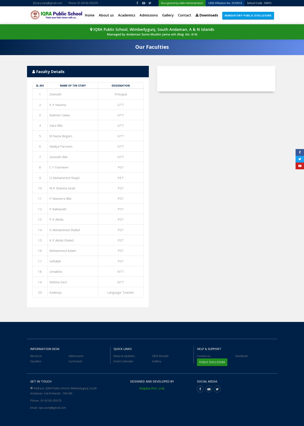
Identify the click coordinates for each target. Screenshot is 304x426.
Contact (184, 15)
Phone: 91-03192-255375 (83, 3)
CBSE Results (160, 356)
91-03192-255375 (51, 400)
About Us (36, 356)
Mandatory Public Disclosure (248, 15)
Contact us (203, 356)
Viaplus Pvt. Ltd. (152, 388)
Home (90, 15)
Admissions (149, 15)
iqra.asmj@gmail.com (47, 3)
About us (106, 15)
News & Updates (124, 356)
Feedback (241, 356)
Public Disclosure (212, 362)
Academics (126, 15)
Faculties (35, 361)
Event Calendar (123, 361)
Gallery (168, 15)
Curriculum (75, 361)
